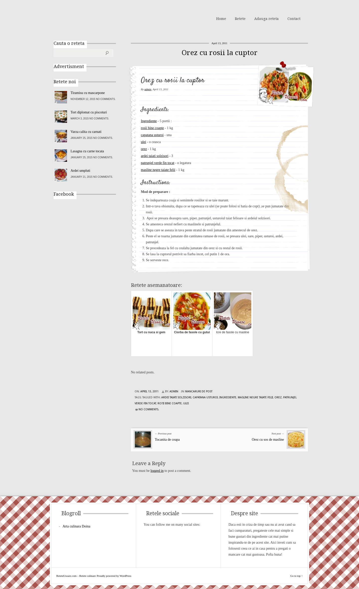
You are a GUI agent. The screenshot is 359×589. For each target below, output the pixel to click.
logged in (157, 471)
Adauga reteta (266, 19)
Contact (293, 19)
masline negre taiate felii (158, 170)
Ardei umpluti (80, 170)
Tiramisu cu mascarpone (88, 93)
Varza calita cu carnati (86, 132)
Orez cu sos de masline (268, 439)
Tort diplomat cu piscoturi (89, 112)
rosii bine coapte (152, 128)
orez (144, 149)
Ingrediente (149, 121)
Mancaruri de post (198, 391)
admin (147, 89)
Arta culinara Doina (76, 526)
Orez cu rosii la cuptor (219, 53)
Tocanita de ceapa (167, 439)
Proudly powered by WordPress (114, 575)
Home (221, 19)
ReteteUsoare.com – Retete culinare (89, 18)
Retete (240, 19)
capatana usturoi (152, 135)
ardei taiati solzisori (154, 156)
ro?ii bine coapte (170, 403)
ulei (143, 142)
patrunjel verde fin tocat (157, 163)
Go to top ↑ (296, 575)
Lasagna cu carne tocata (87, 151)
